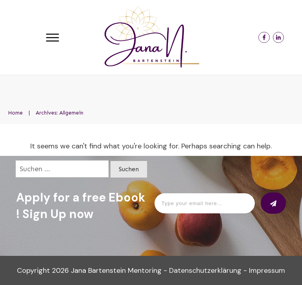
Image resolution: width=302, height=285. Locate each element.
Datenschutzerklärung (205, 270)
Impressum (267, 270)
